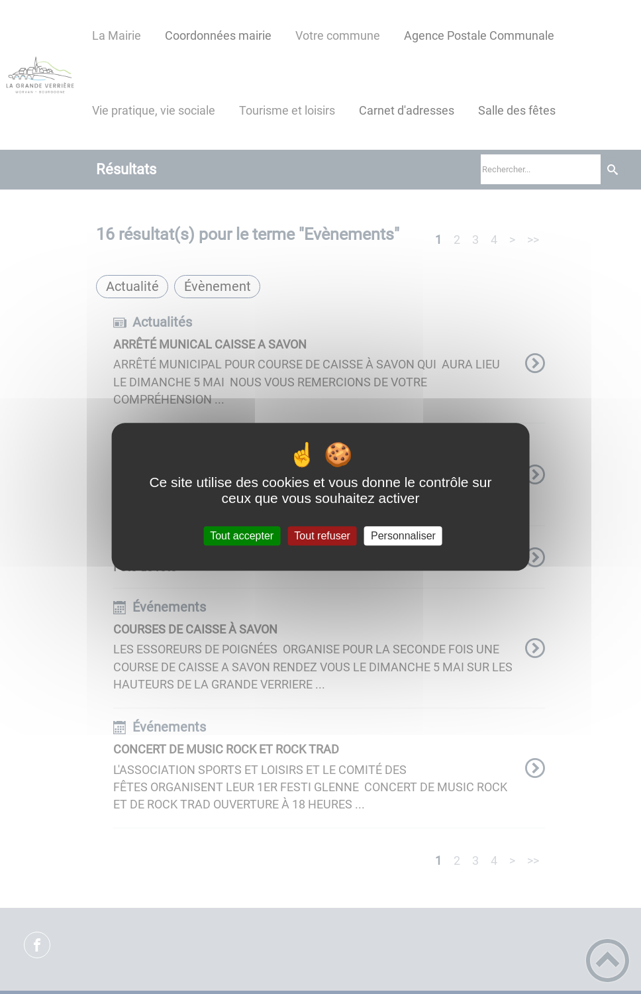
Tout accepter (241, 535)
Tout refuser (322, 535)
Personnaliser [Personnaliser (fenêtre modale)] (403, 535)
